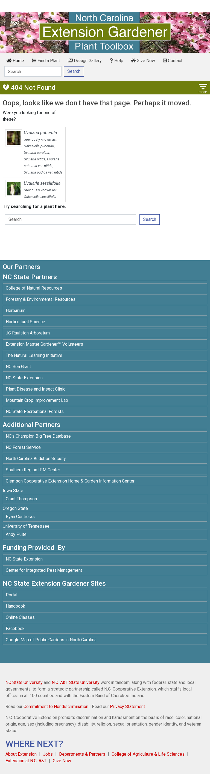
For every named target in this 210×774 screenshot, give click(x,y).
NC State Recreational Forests (35, 411)
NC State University (24, 682)
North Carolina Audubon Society (36, 458)
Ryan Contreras (20, 516)
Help (116, 60)
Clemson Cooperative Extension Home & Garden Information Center (70, 481)
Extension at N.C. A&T (25, 760)
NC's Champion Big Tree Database (38, 436)
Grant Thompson (21, 498)
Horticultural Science (25, 321)
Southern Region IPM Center (33, 469)
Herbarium (15, 310)
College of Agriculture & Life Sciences (148, 754)
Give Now (143, 60)
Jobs (48, 754)
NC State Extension (24, 377)
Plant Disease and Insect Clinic (35, 389)
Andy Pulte (16, 534)
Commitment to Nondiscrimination (56, 706)
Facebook (15, 628)
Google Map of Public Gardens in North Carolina (51, 639)
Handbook (15, 606)
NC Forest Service (23, 447)
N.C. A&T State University (76, 682)
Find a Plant (46, 60)
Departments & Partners (82, 754)
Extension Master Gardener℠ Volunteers (44, 344)
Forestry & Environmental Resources (40, 299)
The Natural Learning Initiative (34, 355)
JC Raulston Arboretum (28, 333)
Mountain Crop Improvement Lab (37, 400)
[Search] (33, 71)
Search (149, 219)
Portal (11, 594)
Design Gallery (85, 60)
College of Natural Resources (34, 288)
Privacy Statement (127, 706)
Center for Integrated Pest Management (44, 570)
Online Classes (20, 617)
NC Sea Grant (18, 366)
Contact (172, 60)
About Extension (21, 754)
